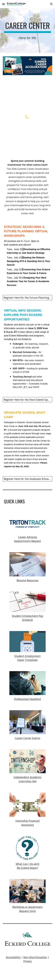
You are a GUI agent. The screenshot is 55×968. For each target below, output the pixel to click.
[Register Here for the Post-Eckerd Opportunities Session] (27, 400)
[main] (27, 30)
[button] (3, 4)
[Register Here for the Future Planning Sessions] (27, 297)
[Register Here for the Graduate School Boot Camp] (27, 479)
